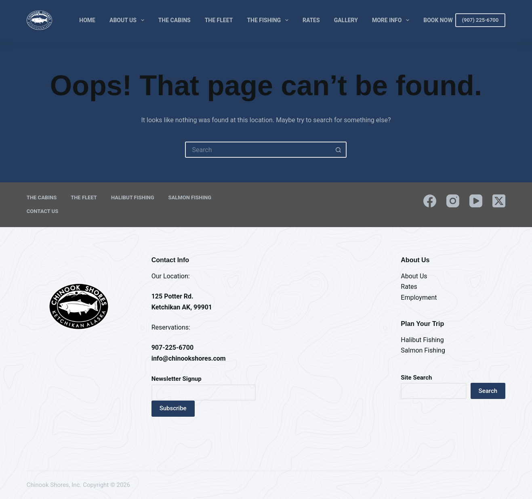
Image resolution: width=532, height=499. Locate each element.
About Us (128, 20)
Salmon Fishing (189, 197)
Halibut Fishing (132, 197)
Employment (419, 297)
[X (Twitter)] (498, 200)
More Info (392, 20)
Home (87, 20)
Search (488, 391)
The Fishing (269, 20)
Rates (311, 20)
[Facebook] (429, 200)
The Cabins (174, 20)
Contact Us (42, 211)
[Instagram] (452, 200)
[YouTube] (475, 200)
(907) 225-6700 (480, 20)
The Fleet (219, 20)
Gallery (346, 20)
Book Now (437, 20)
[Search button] (338, 150)
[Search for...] (257, 150)
